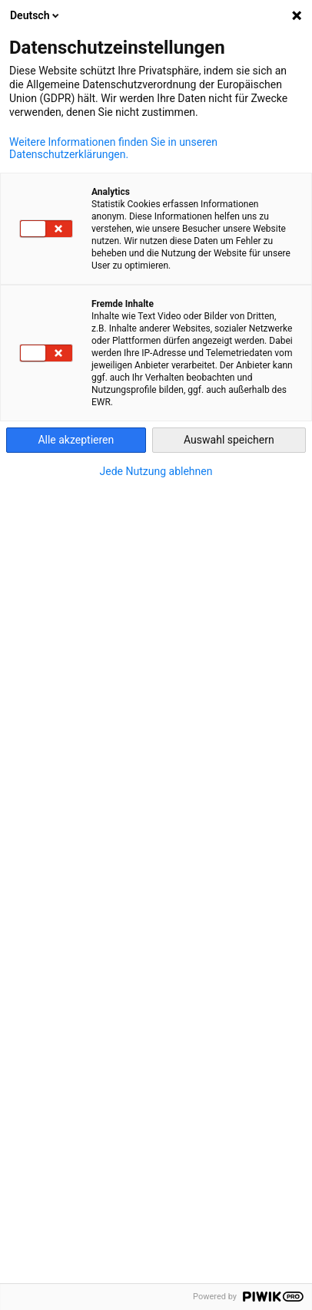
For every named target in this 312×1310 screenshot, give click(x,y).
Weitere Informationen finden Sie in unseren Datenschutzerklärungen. (113, 148)
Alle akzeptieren (76, 440)
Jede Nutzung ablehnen (156, 471)
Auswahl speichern (229, 440)
